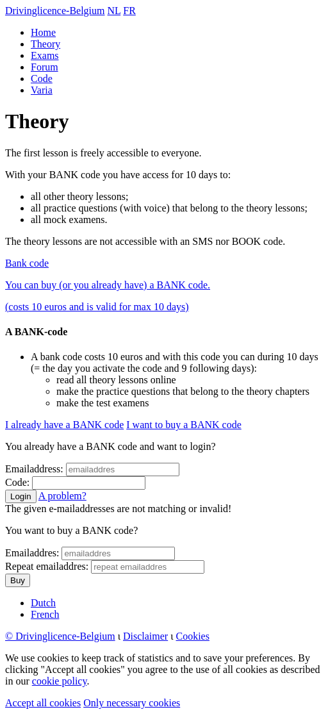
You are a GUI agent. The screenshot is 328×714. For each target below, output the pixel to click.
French (45, 614)
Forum (44, 67)
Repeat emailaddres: (46, 566)
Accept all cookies (43, 702)
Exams (45, 55)
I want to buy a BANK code (184, 424)
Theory (45, 43)
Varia (42, 90)
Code (42, 78)
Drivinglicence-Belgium (55, 10)
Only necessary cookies (131, 702)
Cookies (192, 636)
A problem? (62, 495)
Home (43, 32)
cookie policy (59, 681)
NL (114, 10)
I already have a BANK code (64, 424)
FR (129, 10)
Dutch (43, 602)
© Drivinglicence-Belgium (60, 636)
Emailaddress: (34, 468)
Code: (17, 482)
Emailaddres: (32, 552)
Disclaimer (145, 636)
